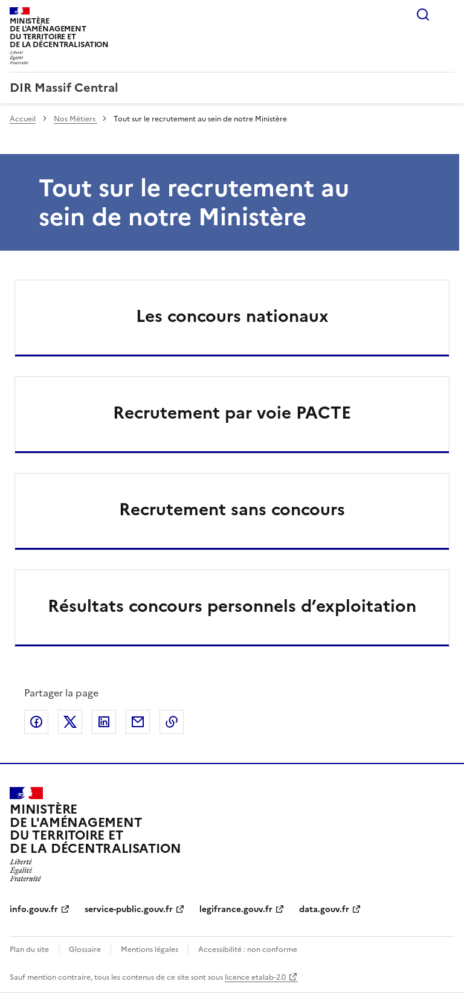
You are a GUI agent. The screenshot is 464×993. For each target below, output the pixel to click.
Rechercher (423, 14)
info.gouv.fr (34, 909)
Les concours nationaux (232, 316)
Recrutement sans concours (232, 509)
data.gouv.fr (324, 909)
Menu (447, 14)
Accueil (23, 119)
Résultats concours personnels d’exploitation (232, 606)
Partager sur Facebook (36, 722)
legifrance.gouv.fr (235, 909)
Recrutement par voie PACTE (232, 412)
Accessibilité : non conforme (247, 949)
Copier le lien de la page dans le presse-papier (172, 722)
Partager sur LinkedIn (104, 722)
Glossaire (85, 949)
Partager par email (138, 722)
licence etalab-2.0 (255, 977)
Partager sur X (70, 722)
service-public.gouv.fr (129, 909)
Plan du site (29, 949)
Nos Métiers (75, 119)
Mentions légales (149, 949)
